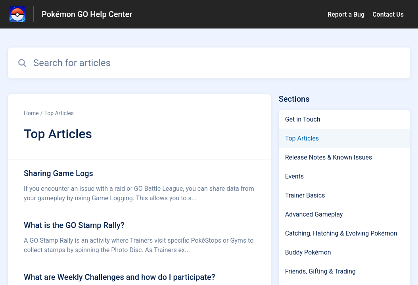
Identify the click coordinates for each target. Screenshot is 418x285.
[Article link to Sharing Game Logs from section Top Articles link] (139, 185)
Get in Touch (302, 119)
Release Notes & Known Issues (328, 157)
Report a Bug (346, 14)
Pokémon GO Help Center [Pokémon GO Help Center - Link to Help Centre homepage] (87, 14)
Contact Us (388, 14)
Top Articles (59, 113)
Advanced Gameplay (314, 214)
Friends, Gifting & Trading (320, 271)
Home (31, 113)
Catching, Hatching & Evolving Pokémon (341, 233)
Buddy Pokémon (308, 252)
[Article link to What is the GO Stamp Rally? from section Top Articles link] (139, 237)
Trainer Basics (305, 195)
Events (294, 176)
